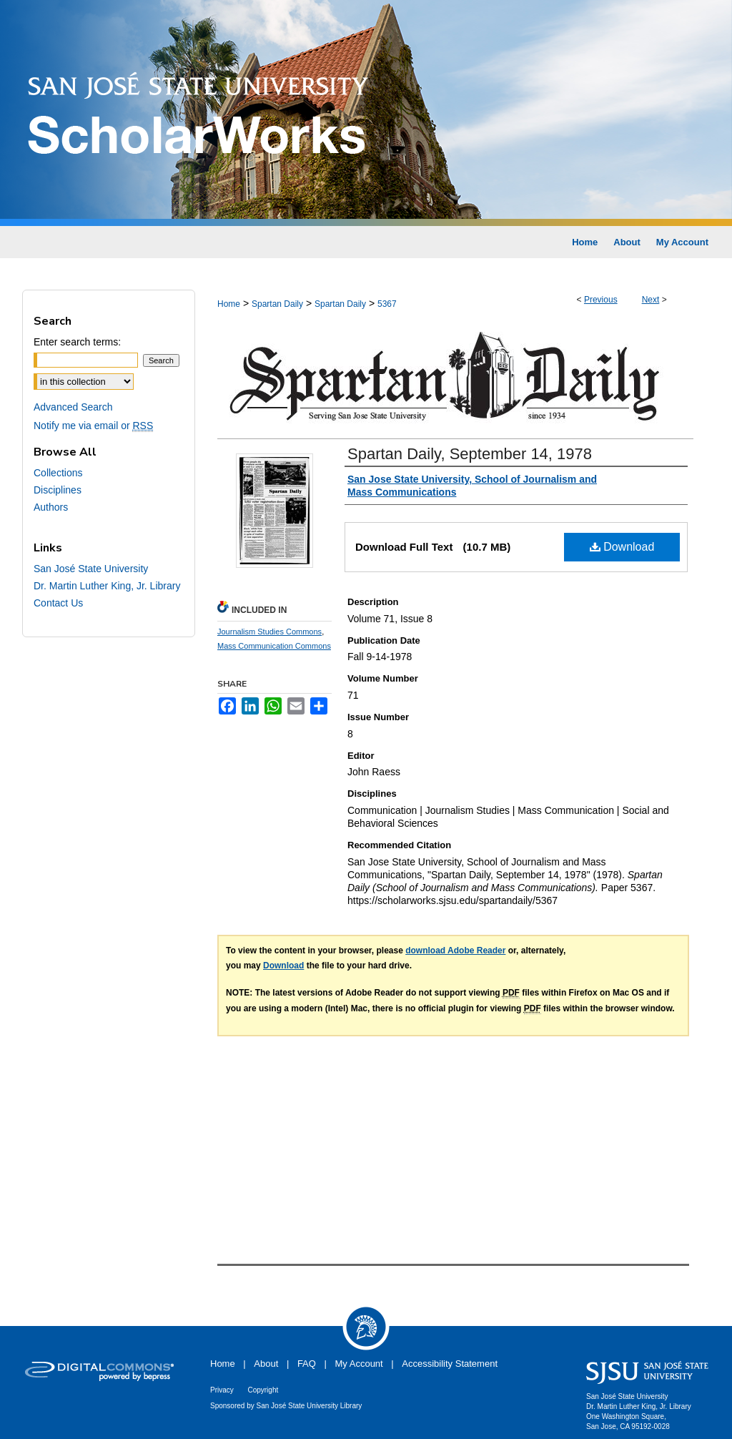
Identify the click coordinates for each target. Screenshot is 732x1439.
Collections (58, 472)
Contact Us (58, 603)
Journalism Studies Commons (269, 631)
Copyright (262, 1390)
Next (651, 300)
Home (228, 304)
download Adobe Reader (455, 951)
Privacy (222, 1390)
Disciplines (57, 490)
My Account (359, 1363)
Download (622, 547)
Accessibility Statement (450, 1363)
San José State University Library (309, 1406)
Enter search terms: (77, 342)
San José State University (91, 568)
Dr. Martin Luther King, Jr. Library (107, 585)
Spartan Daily (277, 304)
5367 (387, 304)
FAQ (306, 1363)
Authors (51, 507)
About (266, 1363)
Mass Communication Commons (274, 646)
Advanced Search (73, 407)
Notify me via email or (93, 425)
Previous (601, 300)
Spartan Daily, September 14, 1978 (469, 454)
